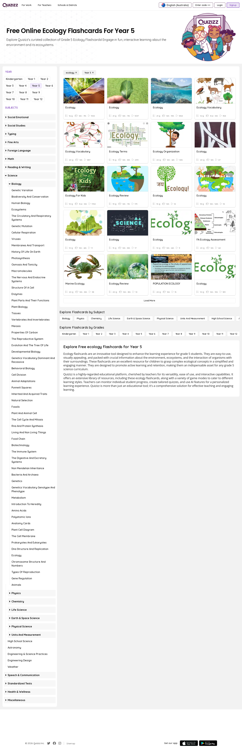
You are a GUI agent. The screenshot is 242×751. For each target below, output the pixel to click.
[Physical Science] (165, 318)
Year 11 (24, 99)
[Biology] (66, 318)
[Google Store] (208, 743)
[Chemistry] (96, 318)
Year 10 (10, 99)
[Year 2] (99, 333)
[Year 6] (152, 333)
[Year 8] (179, 333)
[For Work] (26, 5)
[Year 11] (220, 333)
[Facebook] (54, 743)
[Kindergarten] (69, 333)
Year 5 (36, 85)
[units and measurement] (193, 318)
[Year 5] (89, 72)
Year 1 (31, 79)
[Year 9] (192, 333)
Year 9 (36, 92)
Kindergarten (14, 79)
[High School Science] (222, 318)
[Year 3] (112, 333)
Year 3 (9, 85)
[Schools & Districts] (67, 5)
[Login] (219, 5)
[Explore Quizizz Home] (10, 5)
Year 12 (38, 99)
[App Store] (189, 743)
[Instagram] (59, 743)
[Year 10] (205, 333)
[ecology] (71, 72)
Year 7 (10, 92)
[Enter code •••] (203, 5)
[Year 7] (165, 333)
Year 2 (44, 79)
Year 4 (23, 85)
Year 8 (23, 92)
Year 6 (49, 85)
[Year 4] (125, 333)
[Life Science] (114, 318)
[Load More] (149, 300)
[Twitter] (48, 743)
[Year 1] (85, 333)
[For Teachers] (44, 5)
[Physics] (80, 318)
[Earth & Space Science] (138, 318)
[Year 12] (233, 333)
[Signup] (233, 5)
